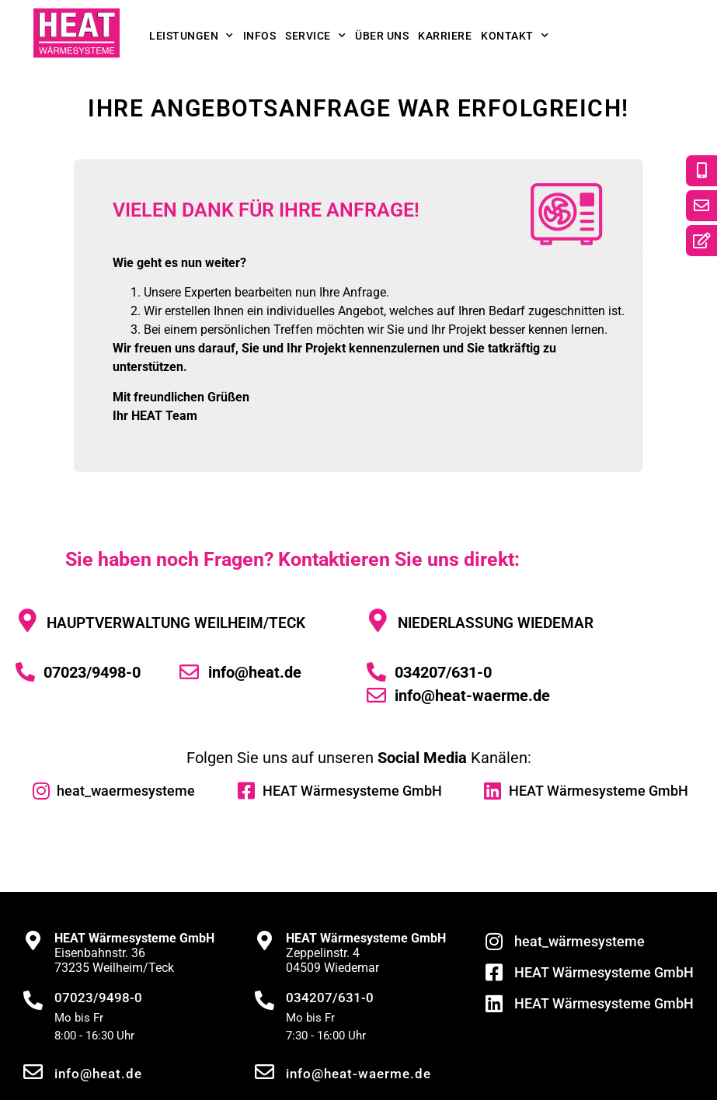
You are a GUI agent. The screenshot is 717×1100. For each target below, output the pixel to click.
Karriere (445, 35)
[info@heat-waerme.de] (264, 1071)
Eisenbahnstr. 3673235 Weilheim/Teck (134, 953)
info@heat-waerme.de (358, 1073)
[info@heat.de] (33, 1071)
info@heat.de (98, 1073)
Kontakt (514, 35)
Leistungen (191, 35)
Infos (260, 35)
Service (315, 35)
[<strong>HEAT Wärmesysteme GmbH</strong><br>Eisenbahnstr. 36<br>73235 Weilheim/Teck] (33, 940)
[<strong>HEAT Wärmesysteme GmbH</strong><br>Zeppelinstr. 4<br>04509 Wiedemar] (264, 940)
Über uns (382, 35)
